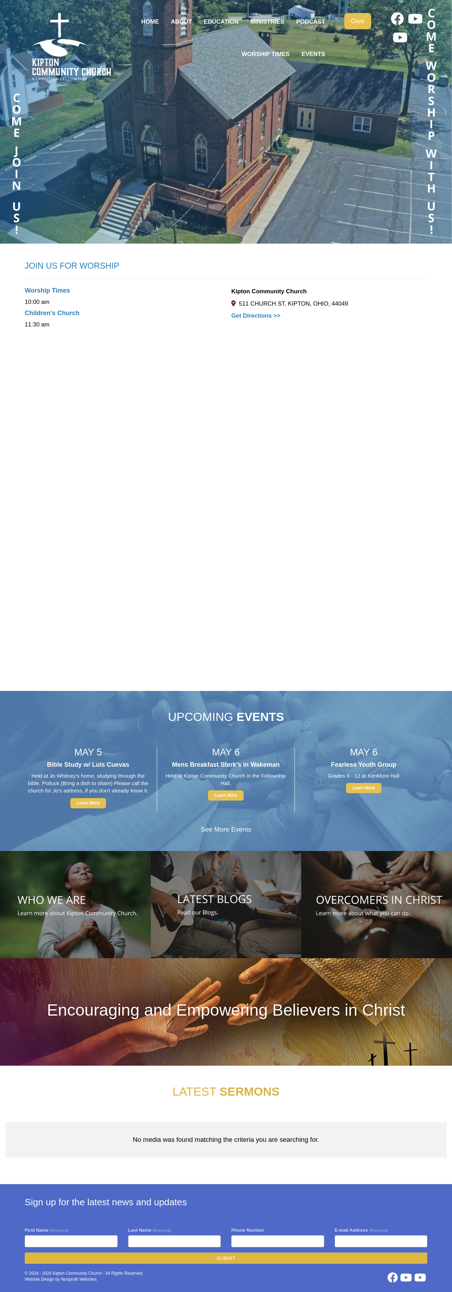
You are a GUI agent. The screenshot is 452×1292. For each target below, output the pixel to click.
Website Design (40, 1279)
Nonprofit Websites (79, 1279)
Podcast (310, 21)
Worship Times (266, 54)
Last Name (149, 1230)
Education (221, 21)
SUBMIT (226, 1258)
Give (357, 21)
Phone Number (247, 1230)
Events (313, 54)
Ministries (267, 21)
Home (150, 21)
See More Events (226, 829)
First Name (46, 1230)
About (181, 21)
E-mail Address (361, 1230)
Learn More (88, 803)
